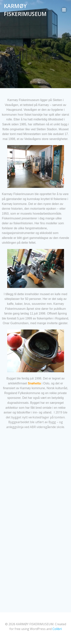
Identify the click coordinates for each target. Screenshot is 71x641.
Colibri (57, 629)
